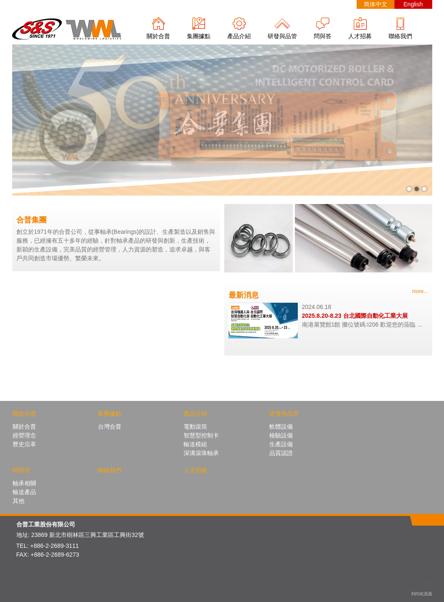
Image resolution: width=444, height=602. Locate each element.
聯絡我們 (400, 36)
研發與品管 (282, 36)
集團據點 (198, 36)
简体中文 (375, 4)
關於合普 (158, 36)
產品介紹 (239, 36)
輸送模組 (195, 444)
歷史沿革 (24, 444)
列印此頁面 (421, 594)
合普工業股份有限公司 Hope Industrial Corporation (66, 28)
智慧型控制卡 (201, 435)
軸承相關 (24, 483)
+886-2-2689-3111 (54, 545)
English (413, 4)
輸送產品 (24, 492)
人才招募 (360, 36)
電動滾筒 (195, 426)
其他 (18, 500)
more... (420, 291)
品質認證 (281, 453)
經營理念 (24, 435)
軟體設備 (281, 426)
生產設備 (281, 444)
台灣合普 (109, 426)
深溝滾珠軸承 (201, 453)
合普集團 (31, 220)
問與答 (322, 36)
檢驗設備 (281, 435)
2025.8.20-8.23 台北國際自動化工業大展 (355, 315)
